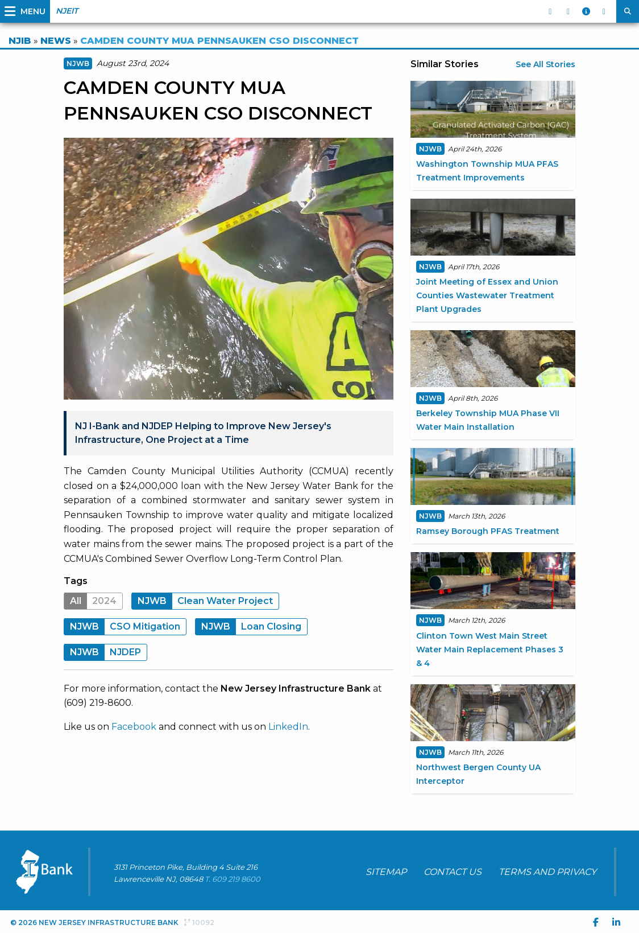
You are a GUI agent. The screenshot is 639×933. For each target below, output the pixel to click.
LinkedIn (288, 726)
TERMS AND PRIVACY (547, 871)
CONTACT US (453, 871)
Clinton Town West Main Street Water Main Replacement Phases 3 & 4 (489, 649)
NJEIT (67, 11)
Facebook (133, 726)
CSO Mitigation (122, 626)
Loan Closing (248, 626)
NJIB (20, 40)
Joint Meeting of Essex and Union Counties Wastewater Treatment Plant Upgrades (487, 295)
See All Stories (545, 64)
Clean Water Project (202, 601)
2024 (90, 601)
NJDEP (102, 652)
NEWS (55, 40)
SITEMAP (386, 871)
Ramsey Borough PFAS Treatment (487, 531)
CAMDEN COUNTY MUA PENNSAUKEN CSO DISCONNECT (219, 40)
